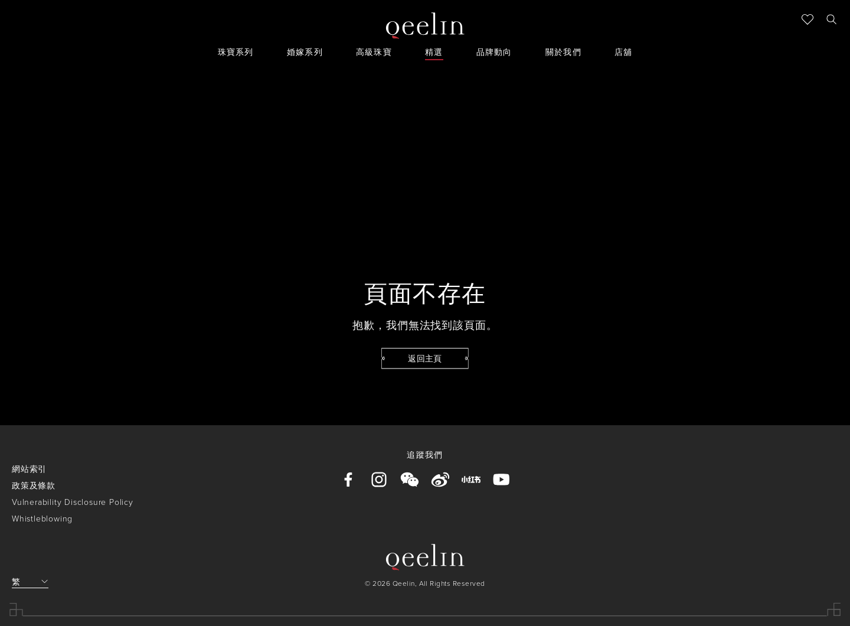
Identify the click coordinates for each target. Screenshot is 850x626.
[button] (831, 19)
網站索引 (29, 468)
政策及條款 (33, 485)
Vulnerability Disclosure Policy (72, 501)
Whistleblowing (42, 518)
